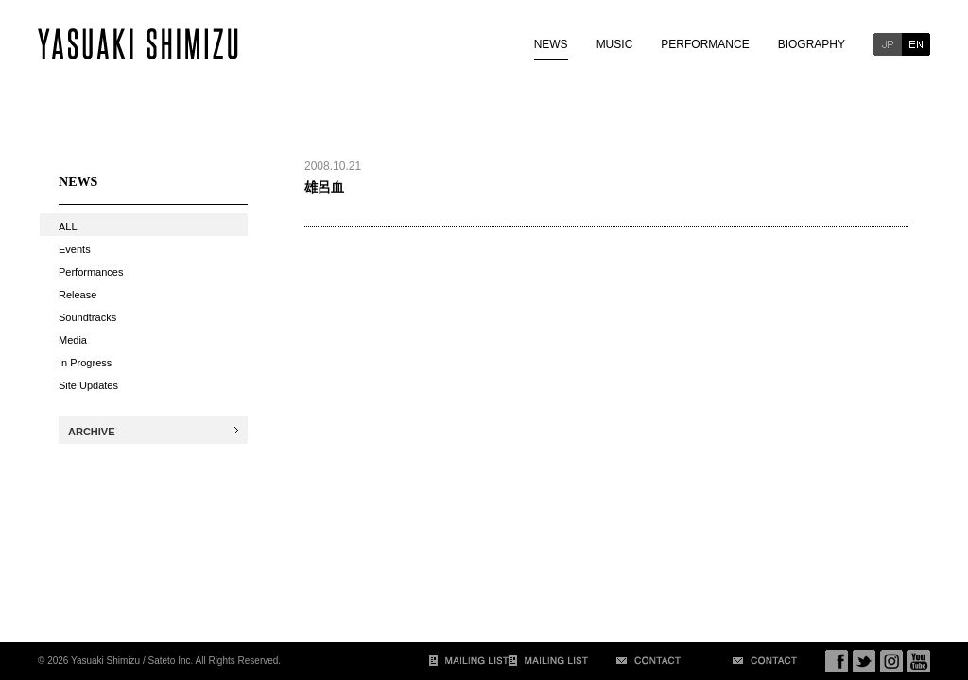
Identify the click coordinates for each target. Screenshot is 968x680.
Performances (91, 272)
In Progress (85, 362)
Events (75, 249)
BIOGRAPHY (811, 44)
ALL (68, 226)
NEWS (551, 44)
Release (77, 294)
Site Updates (88, 385)
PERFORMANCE (705, 44)
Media (73, 340)
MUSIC (614, 44)
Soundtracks (87, 317)
